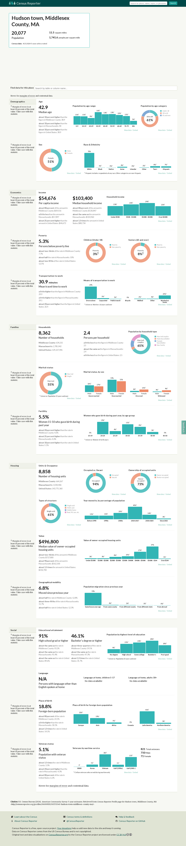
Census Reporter (25, 3)
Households (45, 327)
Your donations (64, 828)
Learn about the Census (25, 816)
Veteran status (46, 743)
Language (43, 673)
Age (41, 101)
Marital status (46, 367)
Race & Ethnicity (92, 144)
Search (173, 3)
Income (42, 192)
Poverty (43, 235)
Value (41, 536)
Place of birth (45, 700)
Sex (40, 144)
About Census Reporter (25, 821)
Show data (127, 130)
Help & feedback (126, 816)
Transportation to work (51, 276)
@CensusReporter (75, 821)
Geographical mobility (50, 582)
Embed (135, 130)
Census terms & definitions (79, 816)
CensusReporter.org (58, 834)
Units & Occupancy (48, 465)
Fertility (43, 411)
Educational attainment (51, 630)
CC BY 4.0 (124, 834)
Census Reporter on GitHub (132, 821)
